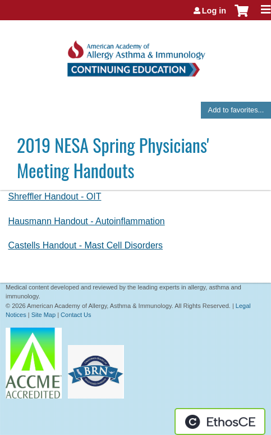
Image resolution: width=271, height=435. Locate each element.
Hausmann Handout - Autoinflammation (86, 221)
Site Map (43, 314)
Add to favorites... (236, 110)
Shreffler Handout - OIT (54, 196)
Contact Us (76, 314)
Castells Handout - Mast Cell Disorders (85, 245)
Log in (214, 11)
